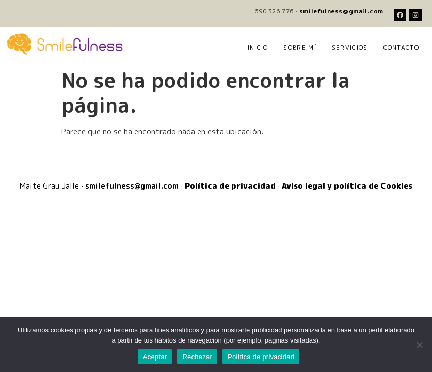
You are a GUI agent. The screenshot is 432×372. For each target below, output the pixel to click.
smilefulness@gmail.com (341, 11)
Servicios (350, 47)
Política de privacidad (261, 357)
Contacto (401, 47)
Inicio (258, 47)
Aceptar (155, 357)
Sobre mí (299, 47)
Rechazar (197, 357)
